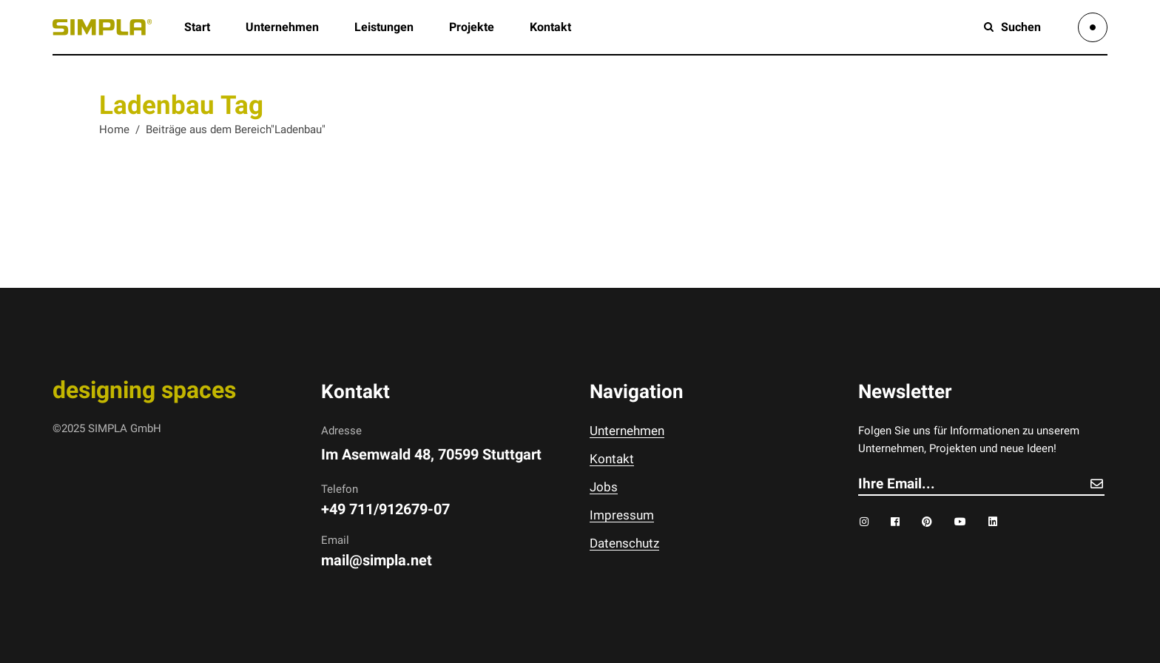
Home (114, 129)
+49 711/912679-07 (385, 509)
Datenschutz (624, 543)
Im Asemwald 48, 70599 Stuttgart (431, 454)
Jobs (604, 486)
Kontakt (612, 458)
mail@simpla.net (376, 560)
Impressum (622, 515)
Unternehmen (627, 430)
